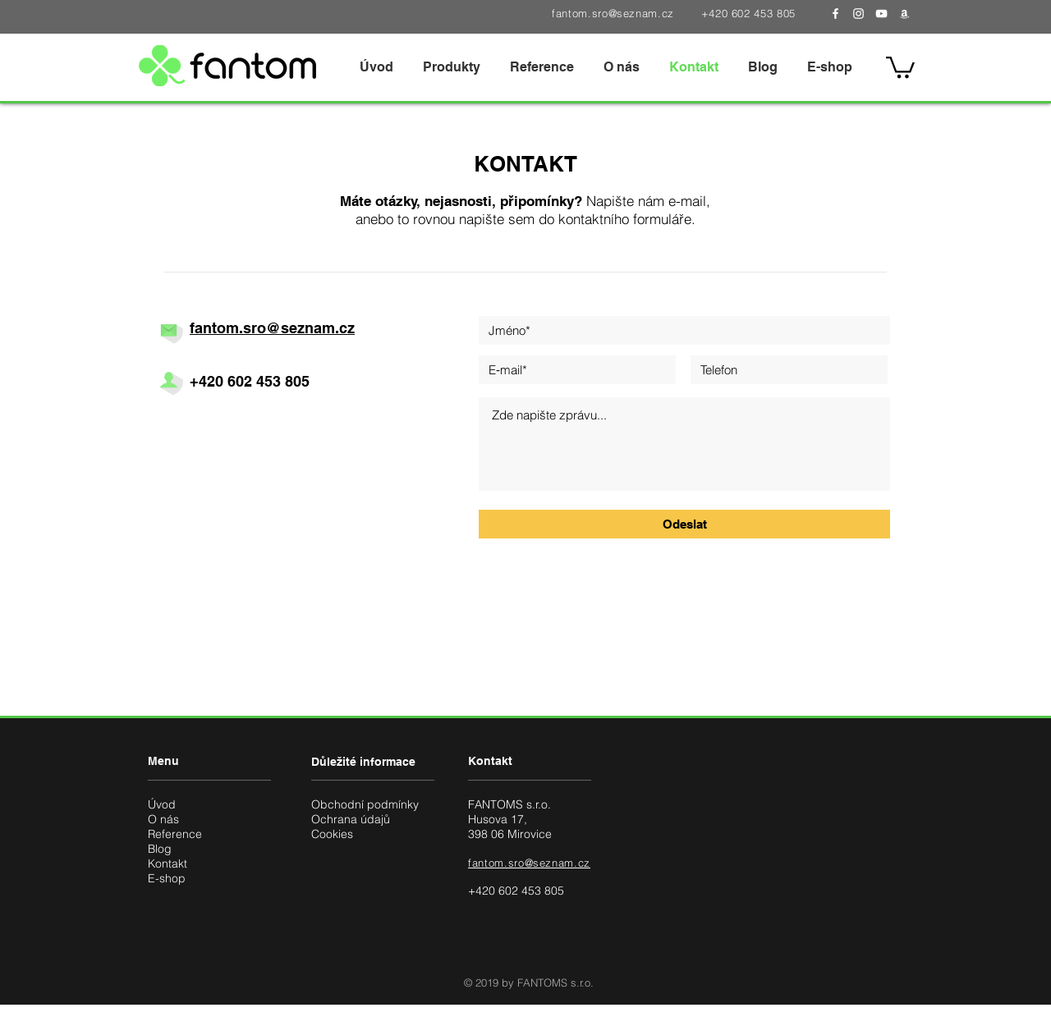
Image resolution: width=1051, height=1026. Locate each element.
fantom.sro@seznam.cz (613, 13)
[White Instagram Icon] (858, 14)
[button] (451, 67)
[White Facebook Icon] (835, 14)
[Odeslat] (684, 524)
